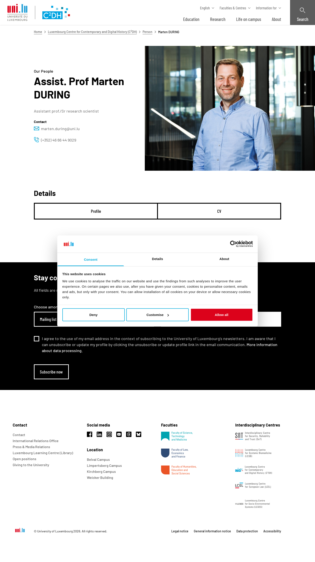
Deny (93, 315)
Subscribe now (51, 371)
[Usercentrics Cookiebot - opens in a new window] (233, 244)
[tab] (96, 211)
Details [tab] (157, 258)
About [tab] (224, 258)
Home (38, 32)
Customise (157, 315)
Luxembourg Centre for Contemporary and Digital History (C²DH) (92, 32)
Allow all (221, 315)
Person (147, 32)
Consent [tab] (91, 259)
